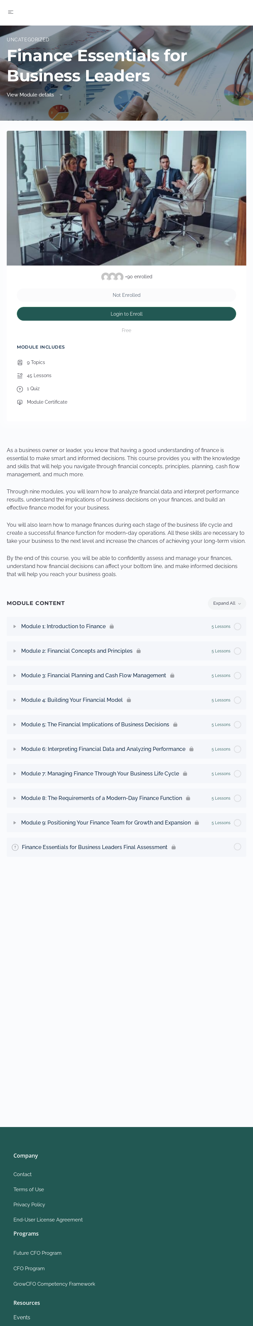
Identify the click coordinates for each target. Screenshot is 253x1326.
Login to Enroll (127, 314)
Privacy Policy (29, 1205)
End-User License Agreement (48, 1220)
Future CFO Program (37, 1253)
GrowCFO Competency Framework (54, 1284)
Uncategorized (28, 39)
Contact (22, 1174)
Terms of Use (28, 1190)
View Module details (35, 95)
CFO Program (29, 1268)
